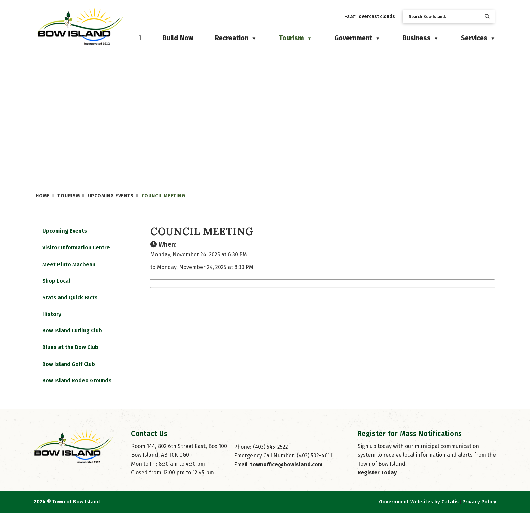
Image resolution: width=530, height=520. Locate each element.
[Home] (140, 38)
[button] (487, 16)
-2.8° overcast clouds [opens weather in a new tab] (370, 16)
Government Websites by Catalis (419, 508)
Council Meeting (163, 196)
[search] (443, 16)
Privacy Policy (479, 508)
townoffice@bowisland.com (286, 471)
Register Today (377, 479)
